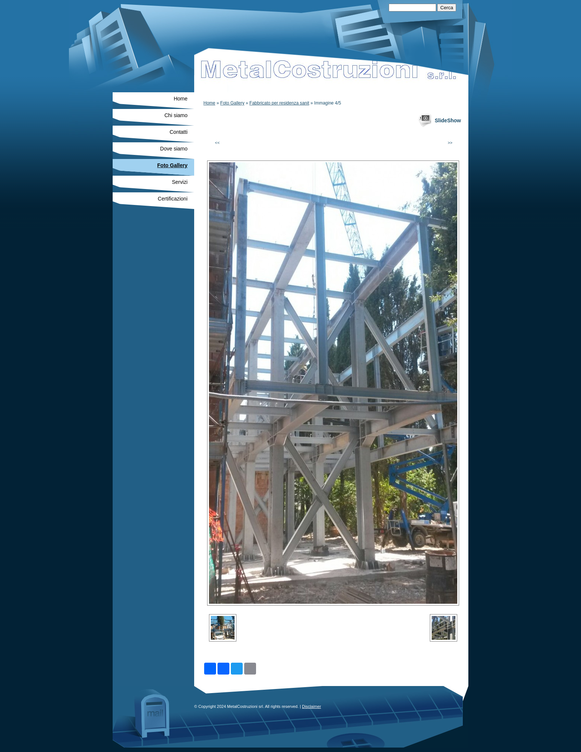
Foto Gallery (232, 103)
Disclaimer (311, 706)
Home (209, 103)
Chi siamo (176, 115)
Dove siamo (173, 149)
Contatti (178, 132)
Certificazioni (172, 199)
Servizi (179, 182)
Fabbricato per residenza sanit (279, 103)
